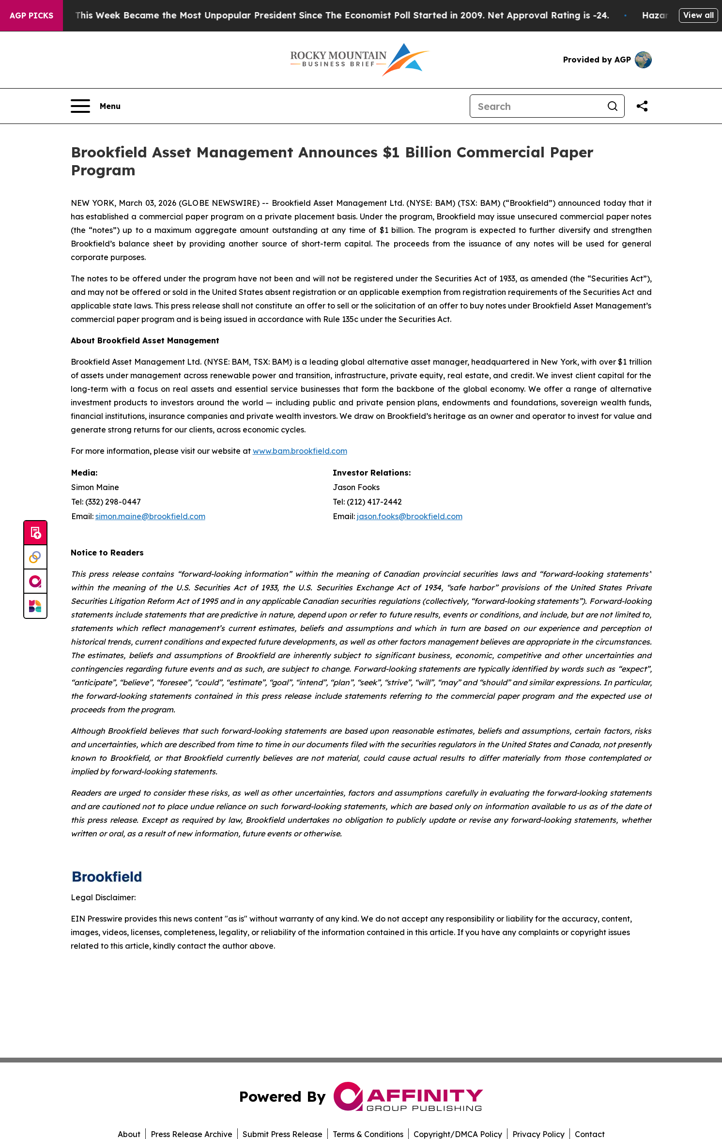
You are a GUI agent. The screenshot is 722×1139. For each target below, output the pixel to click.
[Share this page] (642, 106)
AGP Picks (31, 15)
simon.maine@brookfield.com (150, 516)
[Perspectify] (35, 557)
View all (698, 15)
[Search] (535, 106)
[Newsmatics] (35, 606)
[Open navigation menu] (96, 106)
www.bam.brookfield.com (300, 451)
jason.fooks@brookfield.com (409, 516)
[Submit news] (35, 533)
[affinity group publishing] (35, 582)
